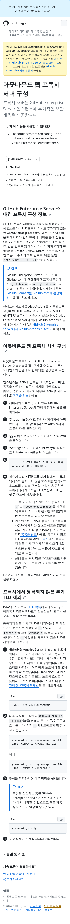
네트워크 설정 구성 (20, 35)
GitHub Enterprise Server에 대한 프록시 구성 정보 (32, 211)
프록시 (44, 539)
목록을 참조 (20, 395)
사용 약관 (35, 906)
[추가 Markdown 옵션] (36, 159)
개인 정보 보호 (52, 906)
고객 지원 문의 (13, 879)
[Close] (59, 6)
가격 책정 (16, 910)
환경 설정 (42, 31)
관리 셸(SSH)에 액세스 (24, 685)
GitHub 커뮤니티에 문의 (19, 873)
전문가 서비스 (33, 910)
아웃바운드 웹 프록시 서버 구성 (34, 348)
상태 (5, 910)
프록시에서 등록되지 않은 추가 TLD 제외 (34, 594)
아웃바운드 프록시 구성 (49, 35)
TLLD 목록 (34, 607)
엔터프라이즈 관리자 (21, 31)
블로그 (48, 910)
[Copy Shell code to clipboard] (61, 696)
